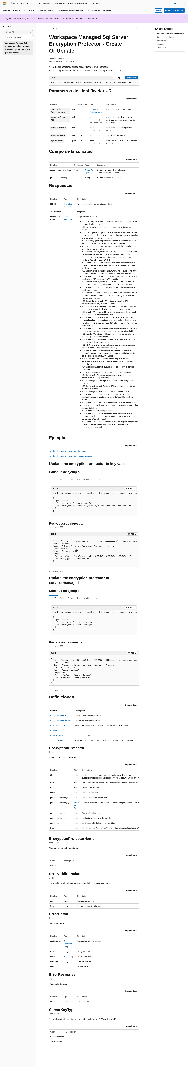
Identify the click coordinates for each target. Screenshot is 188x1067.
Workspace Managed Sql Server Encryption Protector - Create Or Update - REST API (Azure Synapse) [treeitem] (18, 48)
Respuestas (161, 40)
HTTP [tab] (53, 479)
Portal (158, 10)
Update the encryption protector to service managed (71, 456)
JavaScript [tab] (87, 479)
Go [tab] (78, 479)
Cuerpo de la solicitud (165, 37)
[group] (94, 83)
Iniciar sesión (179, 3)
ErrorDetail (54, 731)
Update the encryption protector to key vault (68, 451)
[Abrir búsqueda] (170, 3)
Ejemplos (160, 44)
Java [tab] (62, 479)
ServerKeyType (56, 740)
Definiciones (161, 47)
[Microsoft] (5, 3)
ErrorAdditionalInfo (57, 726)
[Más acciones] (136, 29)
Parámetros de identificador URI (170, 34)
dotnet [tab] (98, 479)
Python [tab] (70, 479)
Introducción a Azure (174, 10)
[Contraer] (32, 26)
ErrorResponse (56, 735)
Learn (52, 29)
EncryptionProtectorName (60, 721)
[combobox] (18, 32)
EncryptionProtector (58, 716)
